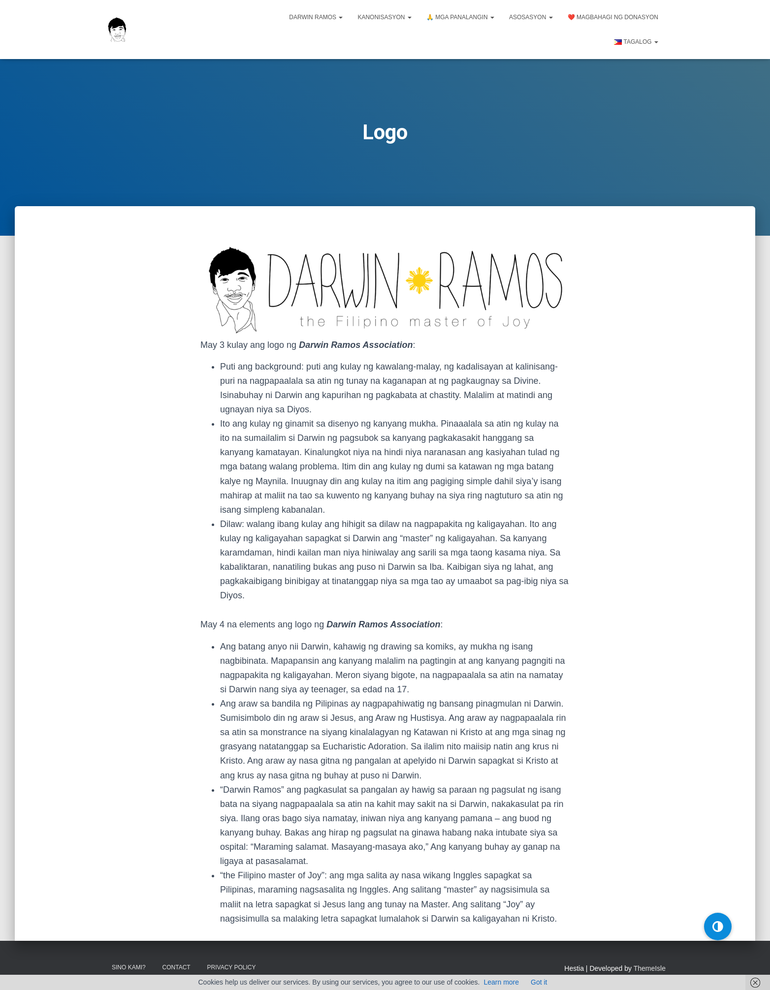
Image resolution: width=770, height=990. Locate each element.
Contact (176, 966)
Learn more (501, 982)
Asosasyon (531, 17)
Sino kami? (129, 966)
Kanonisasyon (384, 17)
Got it (539, 982)
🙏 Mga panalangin (460, 17)
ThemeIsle (650, 968)
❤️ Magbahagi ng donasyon (613, 17)
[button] (718, 926)
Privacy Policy (231, 966)
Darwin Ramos (316, 17)
